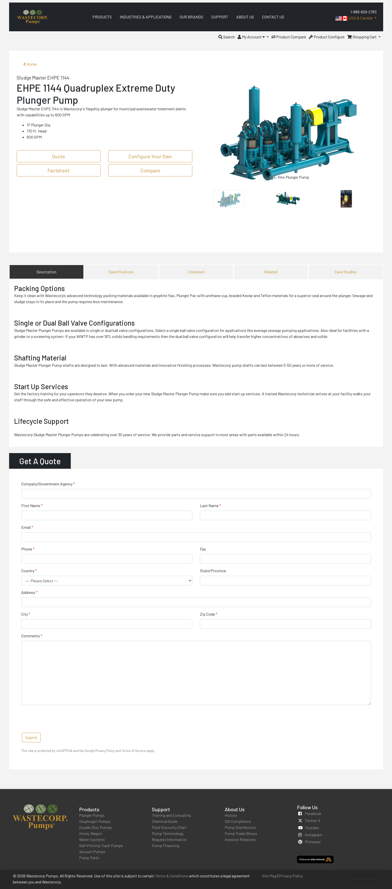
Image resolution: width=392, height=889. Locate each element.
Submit (31, 737)
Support (161, 809)
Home (30, 64)
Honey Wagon (90, 833)
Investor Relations (240, 839)
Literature (196, 271)
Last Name (209, 505)
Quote (58, 156)
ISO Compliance (238, 821)
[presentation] (59, 719)
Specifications (121, 271)
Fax (203, 548)
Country (27, 570)
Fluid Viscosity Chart (169, 827)
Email (26, 527)
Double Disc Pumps (95, 827)
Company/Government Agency (47, 483)
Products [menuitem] (102, 16)
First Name (30, 505)
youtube (312, 827)
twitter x (312, 820)
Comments (30, 635)
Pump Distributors (240, 827)
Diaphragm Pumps (94, 821)
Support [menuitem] (219, 16)
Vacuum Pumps (92, 851)
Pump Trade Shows (241, 833)
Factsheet (59, 170)
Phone (26, 548)
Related (270, 271)
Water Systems (92, 839)
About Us (235, 809)
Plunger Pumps (92, 815)
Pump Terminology (167, 833)
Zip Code (207, 614)
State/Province (213, 570)
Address (28, 592)
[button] (226, 36)
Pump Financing (165, 845)
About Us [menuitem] (245, 16)
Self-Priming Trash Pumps (101, 845)
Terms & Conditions (171, 875)
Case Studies (346, 271)
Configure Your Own (150, 156)
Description (46, 271)
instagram (313, 834)
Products (89, 809)
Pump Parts (89, 857)
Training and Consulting (171, 815)
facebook (313, 813)
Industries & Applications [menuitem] (146, 16)
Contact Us (273, 16)
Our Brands (191, 16)
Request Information (169, 839)
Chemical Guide (164, 821)
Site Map (269, 875)
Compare (150, 170)
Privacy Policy (291, 875)
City (24, 614)
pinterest (313, 841)
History (231, 815)
